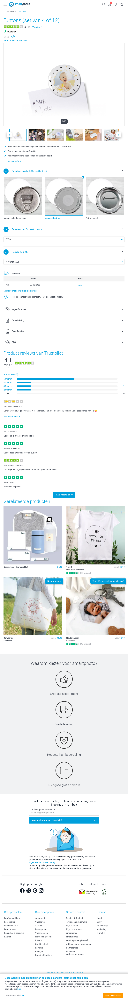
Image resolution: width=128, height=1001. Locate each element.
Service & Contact (74, 916)
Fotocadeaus (10, 927)
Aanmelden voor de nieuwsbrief (47, 818)
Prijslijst (39, 950)
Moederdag (102, 924)
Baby (99, 920)
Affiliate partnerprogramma (78, 942)
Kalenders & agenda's (14, 931)
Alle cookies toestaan (113, 996)
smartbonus (71, 931)
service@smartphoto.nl (77, 938)
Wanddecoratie (11, 924)
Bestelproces (41, 927)
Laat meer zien (63, 494)
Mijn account (72, 924)
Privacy (38, 938)
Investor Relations (43, 953)
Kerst (99, 916)
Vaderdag (101, 927)
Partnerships (72, 946)
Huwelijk (101, 931)
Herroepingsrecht (43, 935)
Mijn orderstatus (74, 927)
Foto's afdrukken (12, 916)
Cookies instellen (14, 995)
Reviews (39, 946)
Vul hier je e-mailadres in (43, 808)
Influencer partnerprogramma (75, 951)
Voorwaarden (41, 931)
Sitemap (39, 924)
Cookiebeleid (41, 942)
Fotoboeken (9, 920)
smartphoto (40, 916)
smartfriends (72, 935)
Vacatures (40, 920)
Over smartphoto (44, 910)
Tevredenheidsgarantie (76, 920)
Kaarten (7, 935)
